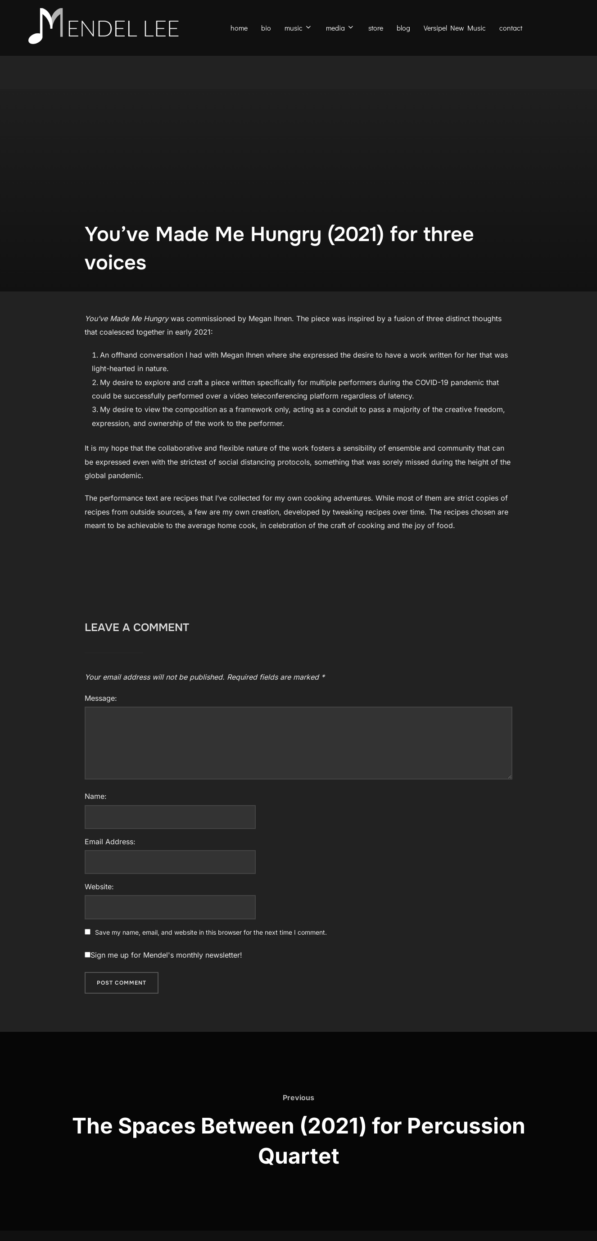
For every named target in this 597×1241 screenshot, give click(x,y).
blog (403, 27)
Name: (96, 819)
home (239, 27)
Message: (101, 721)
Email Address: (110, 864)
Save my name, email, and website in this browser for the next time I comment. (211, 955)
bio (266, 27)
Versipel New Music (455, 27)
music (298, 27)
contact (510, 27)
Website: (99, 909)
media (340, 27)
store (375, 27)
